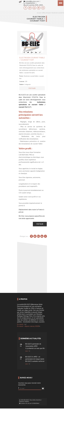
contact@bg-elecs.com (31, 1)
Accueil (39, 13)
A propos (23, 299)
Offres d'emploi (46, 13)
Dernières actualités (30, 339)
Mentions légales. (24, 401)
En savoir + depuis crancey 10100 (28, 326)
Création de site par (29, 403)
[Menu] (60, 3)
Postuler (32, 88)
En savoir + (21, 324)
